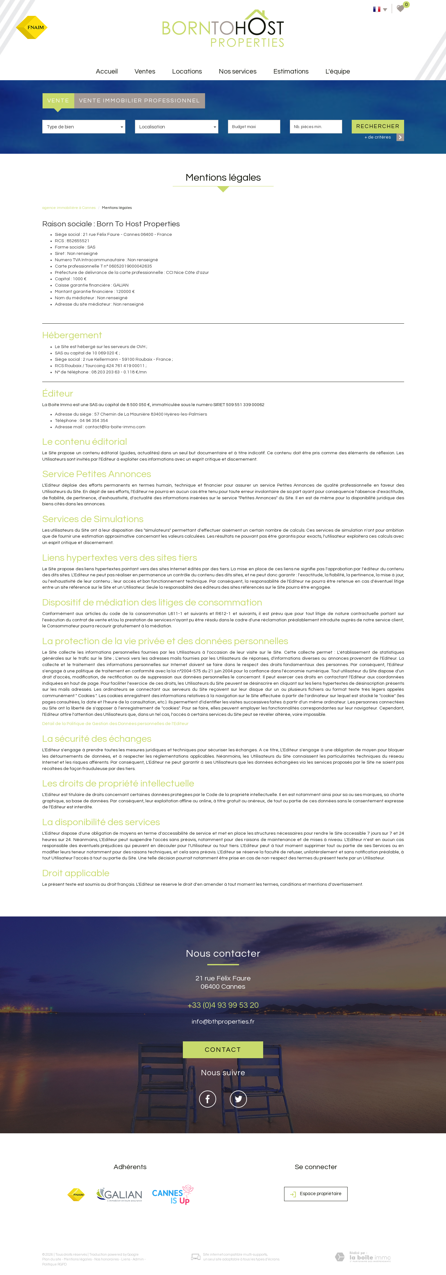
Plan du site (51, 1259)
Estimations (291, 71)
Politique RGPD (54, 1264)
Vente (58, 101)
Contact (223, 1049)
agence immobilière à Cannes (69, 208)
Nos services (237, 71)
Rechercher (378, 126)
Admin (138, 1259)
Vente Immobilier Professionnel (139, 101)
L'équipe (337, 71)
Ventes (145, 71)
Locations (187, 71)
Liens (125, 1259)
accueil (107, 71)
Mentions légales (78, 1259)
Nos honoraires (106, 1259)
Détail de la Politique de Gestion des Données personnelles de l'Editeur (115, 724)
